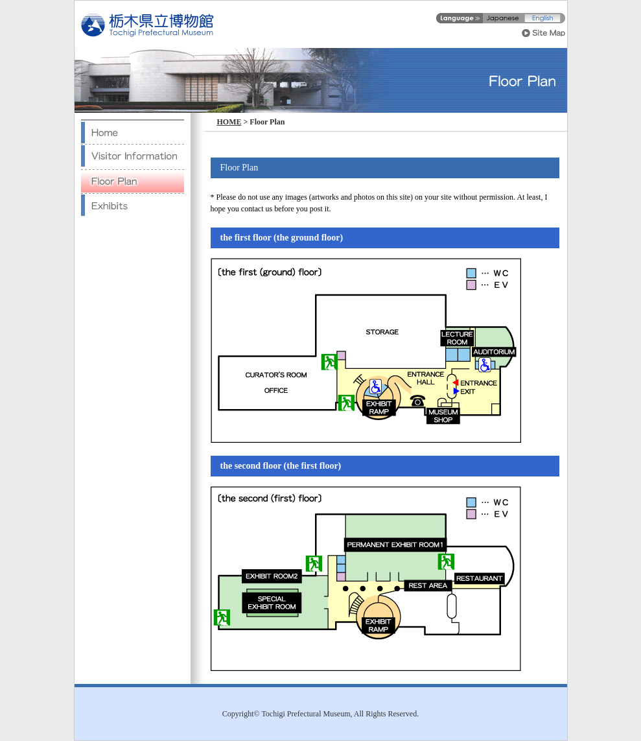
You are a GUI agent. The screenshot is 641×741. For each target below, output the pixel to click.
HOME (229, 121)
